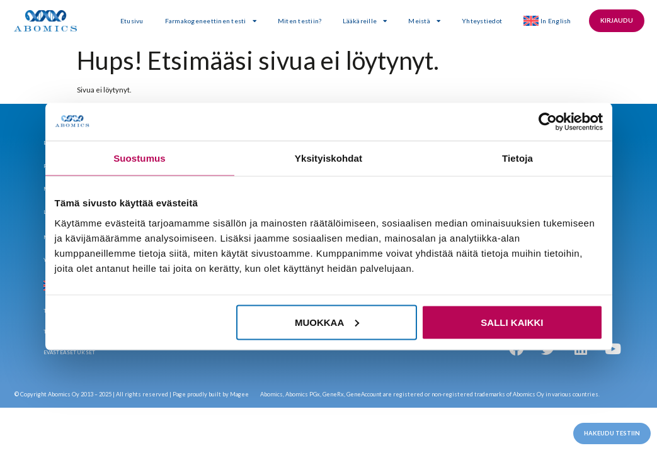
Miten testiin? (302, 21)
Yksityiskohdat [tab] (328, 158)
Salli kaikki (512, 321)
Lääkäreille (368, 20)
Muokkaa (327, 321)
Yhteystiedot (485, 21)
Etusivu (134, 21)
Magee (239, 394)
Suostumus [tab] (139, 158)
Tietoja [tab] (517, 158)
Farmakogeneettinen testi (213, 20)
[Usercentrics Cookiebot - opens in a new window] (548, 122)
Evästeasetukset (69, 352)
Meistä (427, 20)
